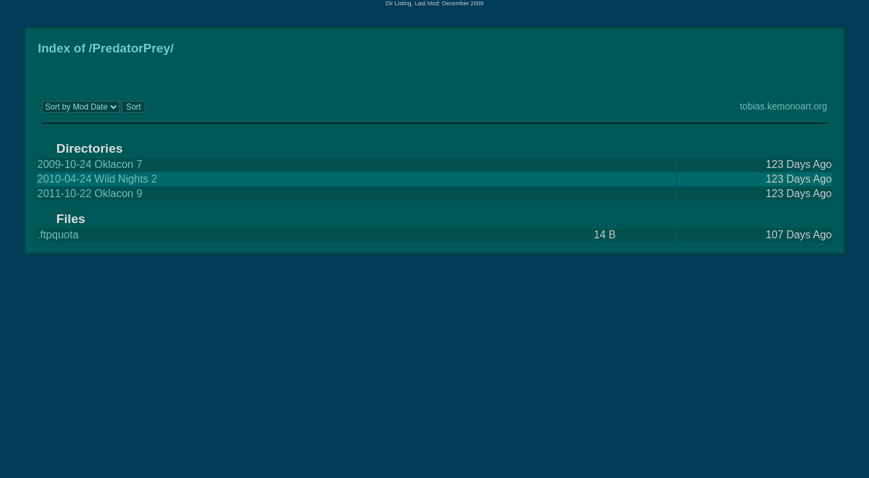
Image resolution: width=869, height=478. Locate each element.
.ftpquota (57, 234)
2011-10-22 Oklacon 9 (89, 193)
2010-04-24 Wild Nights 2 (97, 179)
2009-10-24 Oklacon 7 (89, 164)
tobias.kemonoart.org (783, 106)
